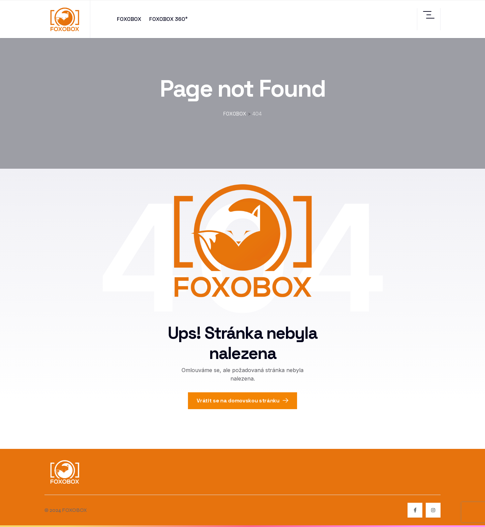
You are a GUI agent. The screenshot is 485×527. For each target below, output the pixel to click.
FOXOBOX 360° (168, 19)
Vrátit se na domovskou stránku (242, 400)
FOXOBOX (129, 19)
